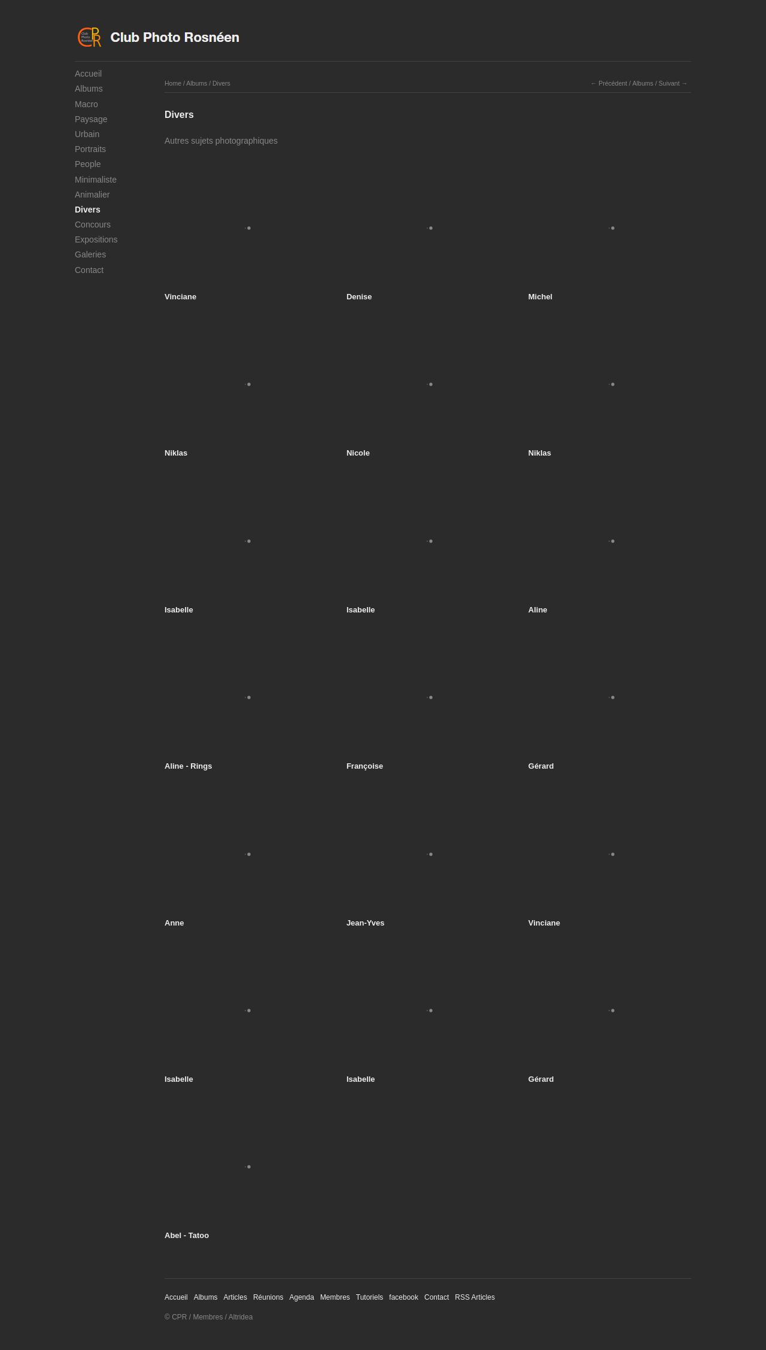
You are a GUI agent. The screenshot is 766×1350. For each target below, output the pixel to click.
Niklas (176, 452)
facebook (403, 1297)
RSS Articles (475, 1297)
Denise (359, 296)
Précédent (612, 83)
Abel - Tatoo (187, 1235)
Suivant (669, 83)
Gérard (541, 766)
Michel (540, 296)
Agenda (302, 1297)
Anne (174, 922)
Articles (235, 1297)
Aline (538, 609)
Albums (89, 88)
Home (173, 83)
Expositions (96, 239)
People (88, 164)
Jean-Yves (365, 922)
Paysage (91, 119)
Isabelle (179, 609)
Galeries (90, 254)
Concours (93, 224)
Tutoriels (370, 1297)
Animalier (92, 194)
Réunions (268, 1297)
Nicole (358, 452)
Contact (89, 270)
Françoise (364, 766)
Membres (335, 1297)
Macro (86, 104)
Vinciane (180, 296)
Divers (88, 209)
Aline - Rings (188, 766)
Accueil (88, 73)
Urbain (87, 134)
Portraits (90, 149)
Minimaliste (96, 179)
